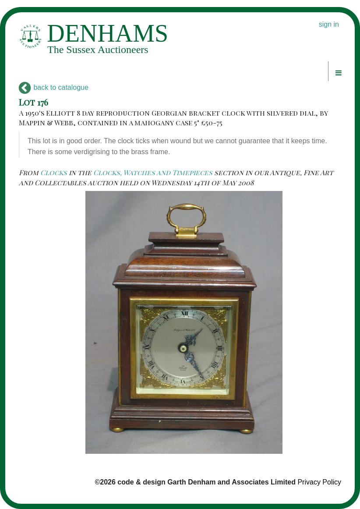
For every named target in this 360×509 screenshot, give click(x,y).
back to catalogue (53, 87)
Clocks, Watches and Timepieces (152, 172)
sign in (329, 24)
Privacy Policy (319, 482)
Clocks (53, 172)
